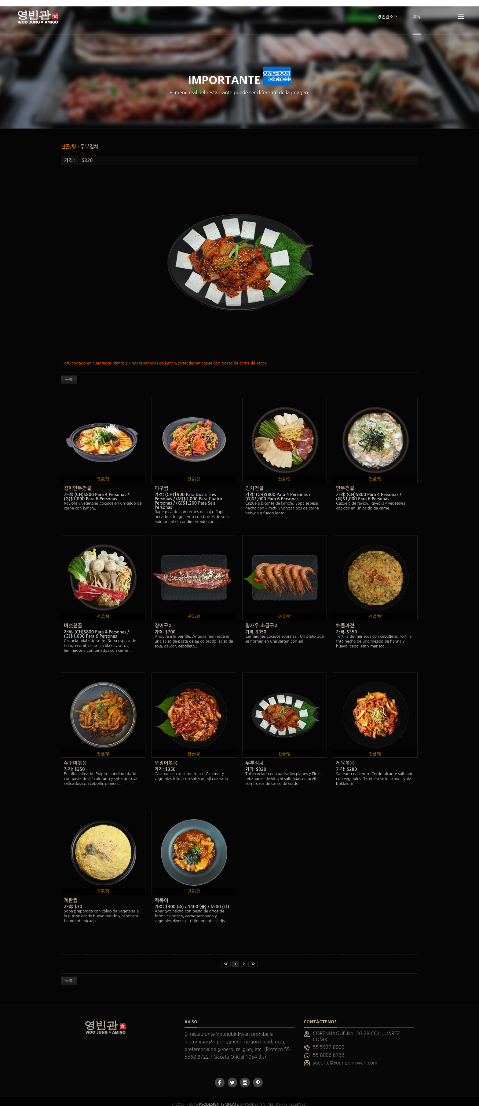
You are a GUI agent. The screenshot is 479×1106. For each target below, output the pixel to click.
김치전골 (254, 482)
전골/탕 (69, 140)
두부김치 (89, 140)
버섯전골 (73, 619)
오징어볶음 (166, 757)
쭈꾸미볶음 (75, 757)
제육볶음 (345, 757)
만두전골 (345, 482)
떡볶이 (161, 894)
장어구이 (164, 619)
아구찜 (161, 482)
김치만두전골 (77, 482)
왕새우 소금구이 (262, 619)
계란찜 (71, 894)
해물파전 (345, 619)
